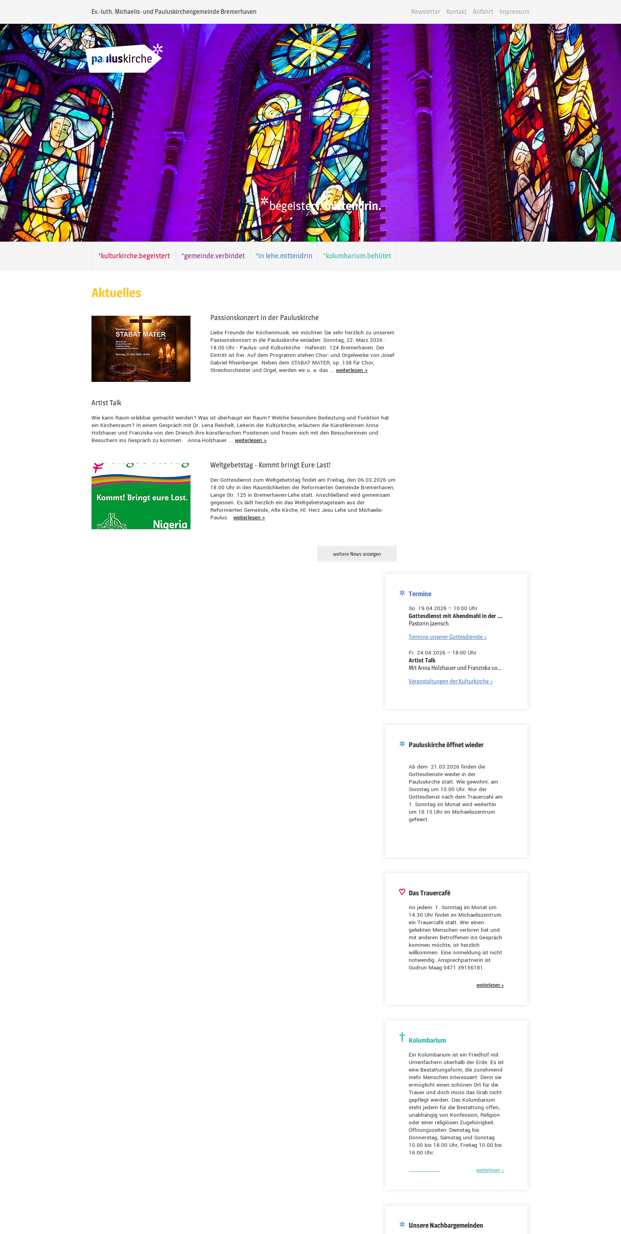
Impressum (537, 11)
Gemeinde (260, 1056)
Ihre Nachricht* (262, 1106)
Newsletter (448, 11)
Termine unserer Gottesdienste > (472, 279)
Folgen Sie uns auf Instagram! (110, 1182)
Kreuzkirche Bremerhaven (464, 895)
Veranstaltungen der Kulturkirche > (475, 323)
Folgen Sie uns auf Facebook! (109, 1201)
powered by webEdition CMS (598, 1231)
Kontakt (479, 11)
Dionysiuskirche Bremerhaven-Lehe (476, 882)
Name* (252, 1071)
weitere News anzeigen (342, 554)
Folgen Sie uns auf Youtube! (108, 1162)
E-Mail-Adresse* (90, 953)
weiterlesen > (287, 370)
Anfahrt (505, 11)
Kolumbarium (303, 1056)
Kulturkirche (349, 1056)
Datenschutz (344, 1209)
